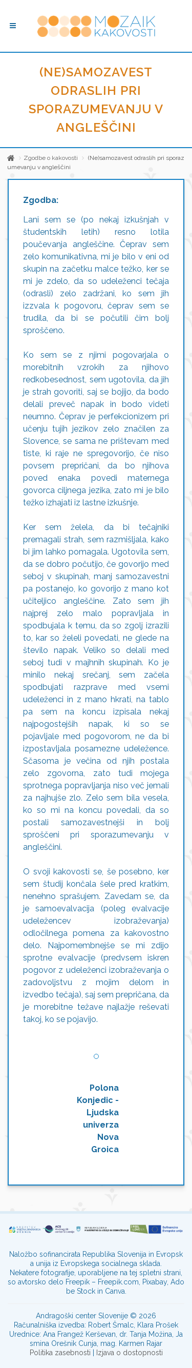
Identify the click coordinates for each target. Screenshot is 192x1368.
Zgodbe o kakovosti (51, 157)
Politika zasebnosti (60, 1353)
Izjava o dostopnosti (129, 1353)
